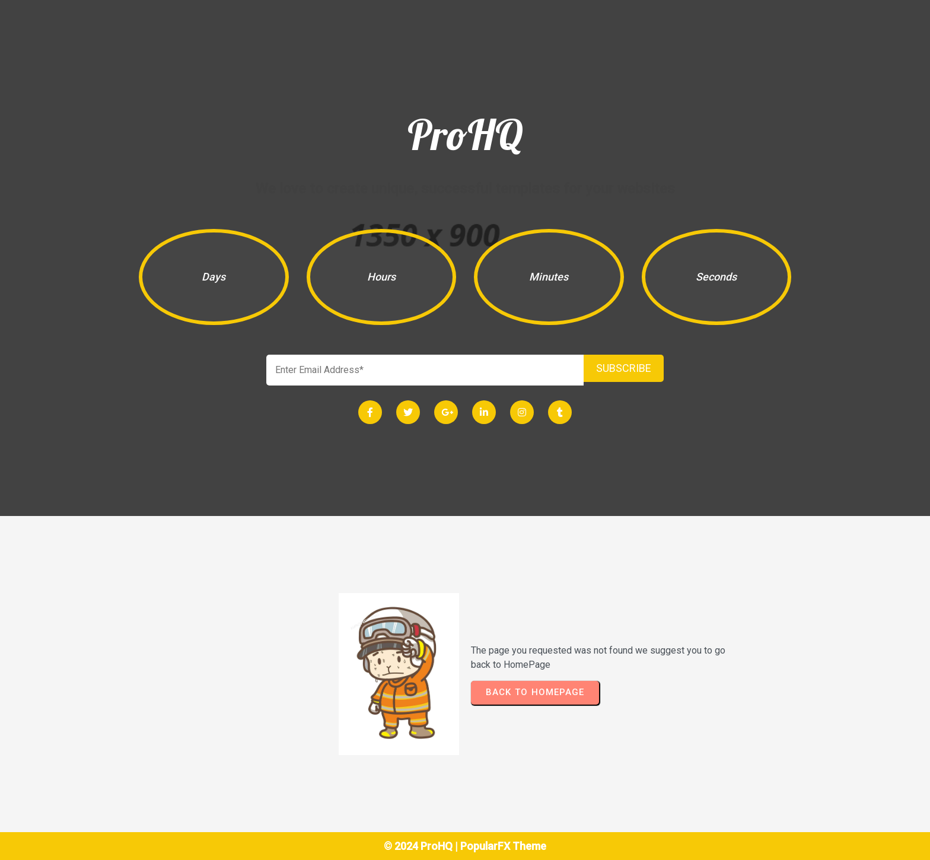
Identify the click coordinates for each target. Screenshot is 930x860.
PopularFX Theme (503, 846)
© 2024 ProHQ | (422, 846)
